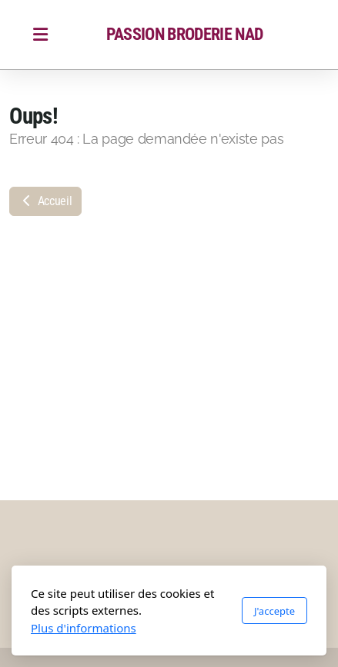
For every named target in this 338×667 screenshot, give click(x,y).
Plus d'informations (83, 627)
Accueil (45, 201)
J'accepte (274, 611)
